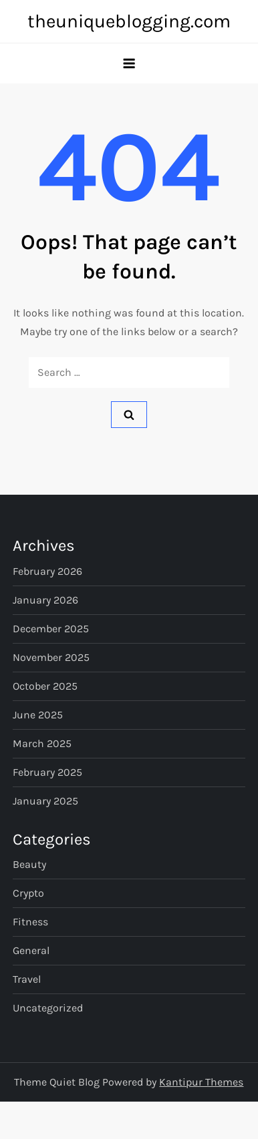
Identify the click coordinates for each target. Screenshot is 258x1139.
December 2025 (51, 628)
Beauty (29, 864)
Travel (27, 979)
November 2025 (51, 657)
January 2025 (45, 800)
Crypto (28, 893)
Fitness (30, 921)
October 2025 (45, 686)
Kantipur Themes (201, 1082)
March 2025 (42, 743)
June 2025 (38, 714)
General (31, 950)
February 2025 (47, 772)
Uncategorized (48, 1007)
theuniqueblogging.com (129, 21)
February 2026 (47, 571)
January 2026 (45, 600)
